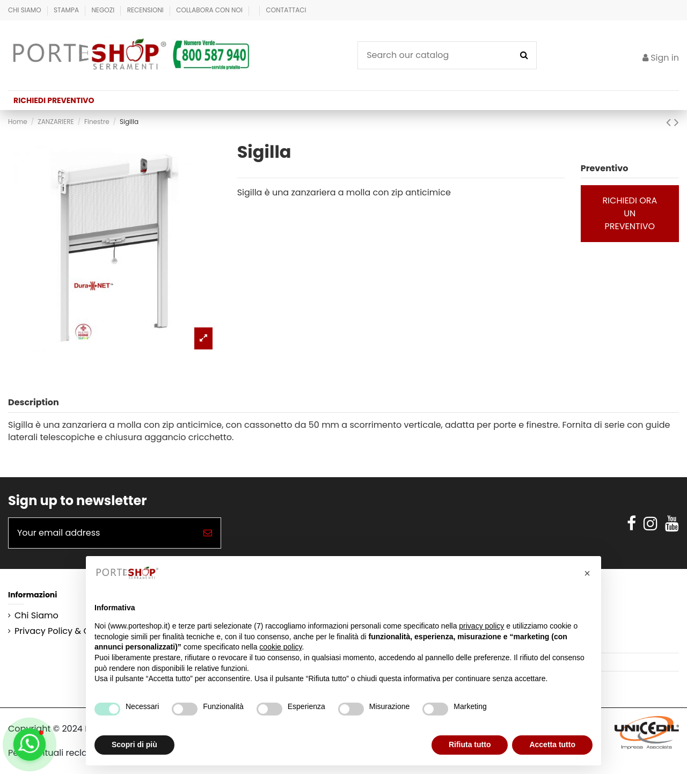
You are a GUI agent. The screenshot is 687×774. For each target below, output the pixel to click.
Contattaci (286, 9)
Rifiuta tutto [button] (470, 744)
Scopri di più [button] (134, 744)
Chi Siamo (25, 9)
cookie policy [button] (280, 646)
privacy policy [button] (481, 626)
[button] (587, 573)
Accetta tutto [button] (552, 744)
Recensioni (146, 9)
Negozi (103, 9)
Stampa (67, 9)
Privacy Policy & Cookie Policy (77, 631)
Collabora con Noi (210, 9)
